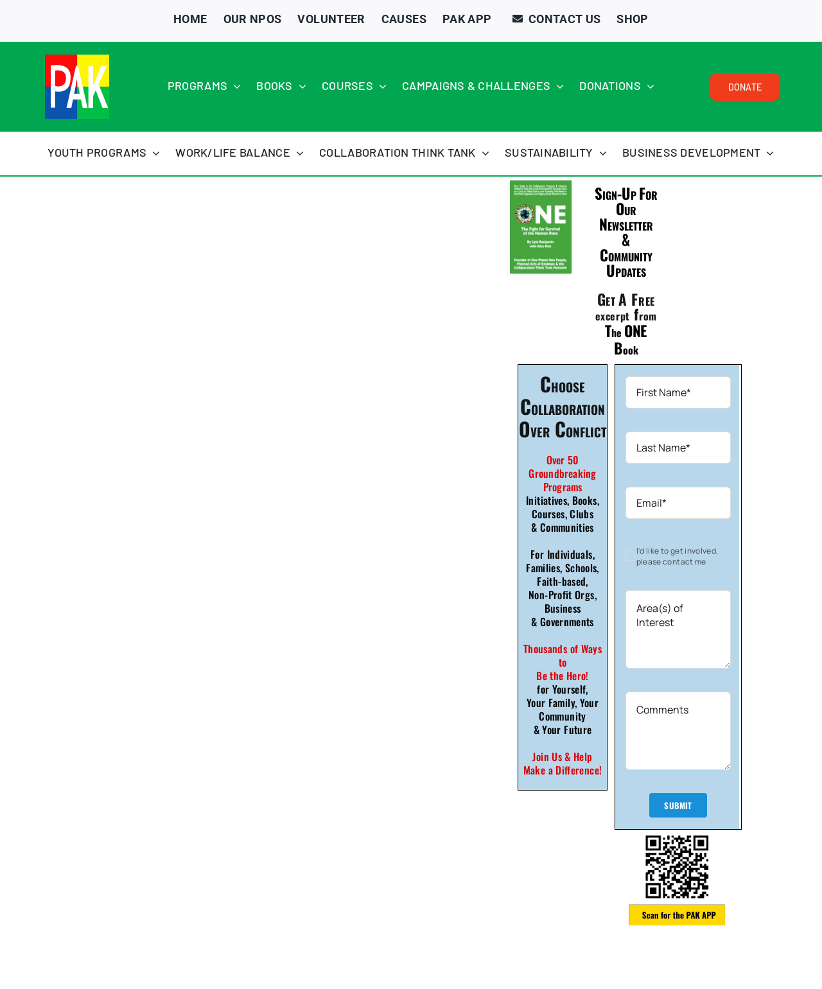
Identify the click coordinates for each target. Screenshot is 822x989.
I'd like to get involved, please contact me (677, 556)
